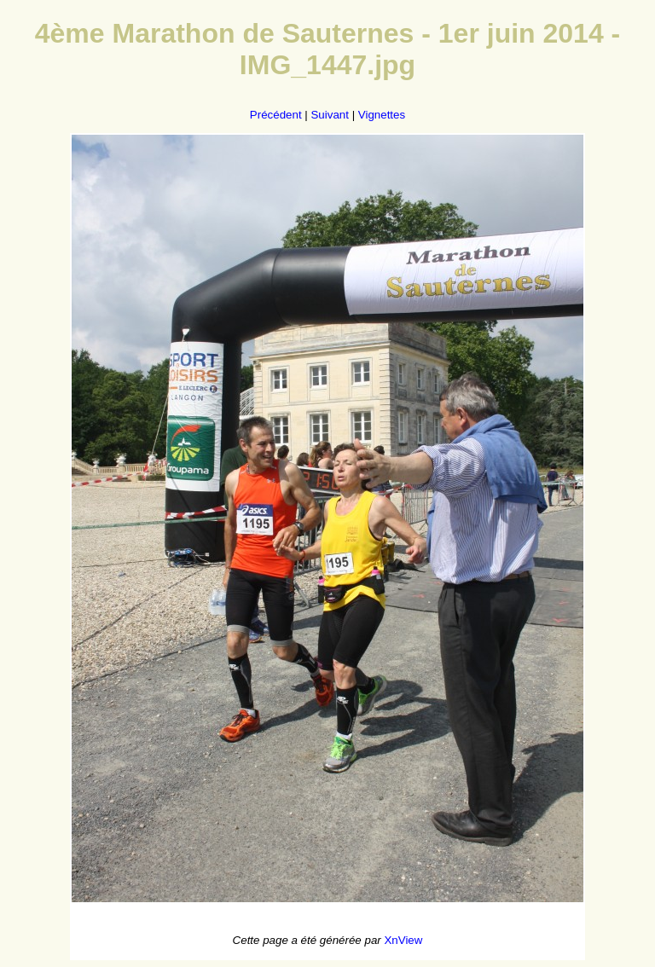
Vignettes (381, 114)
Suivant (329, 114)
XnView (403, 940)
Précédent (276, 114)
